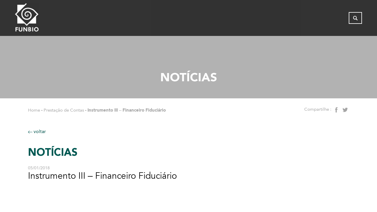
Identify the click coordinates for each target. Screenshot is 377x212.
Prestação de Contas (64, 110)
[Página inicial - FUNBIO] (43, 19)
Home (34, 110)
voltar (37, 131)
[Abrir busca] (355, 19)
